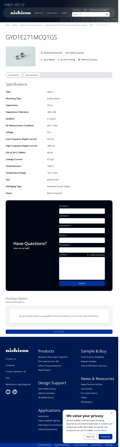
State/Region (64, 245)
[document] (89, 426)
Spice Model (47, 59)
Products (15, 25)
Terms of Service (80, 445)
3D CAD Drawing (66, 59)
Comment (63, 255)
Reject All (90, 436)
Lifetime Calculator (88, 59)
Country (62, 235)
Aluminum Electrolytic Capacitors (31, 25)
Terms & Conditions (62, 445)
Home (8, 25)
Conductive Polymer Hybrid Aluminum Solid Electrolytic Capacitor (66, 25)
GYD (91, 25)
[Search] (93, 14)
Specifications (14, 75)
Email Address (65, 226)
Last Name (63, 216)
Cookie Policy (100, 430)
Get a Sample (59, 332)
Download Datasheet (52, 52)
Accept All (105, 436)
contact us (74, 316)
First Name (63, 206)
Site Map (109, 445)
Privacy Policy (96, 445)
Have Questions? (32, 75)
